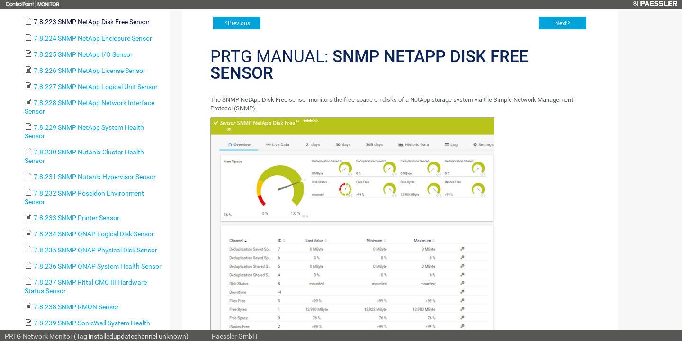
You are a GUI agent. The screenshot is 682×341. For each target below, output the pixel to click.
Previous (239, 23)
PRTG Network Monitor (38, 336)
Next (561, 23)
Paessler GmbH (234, 336)
